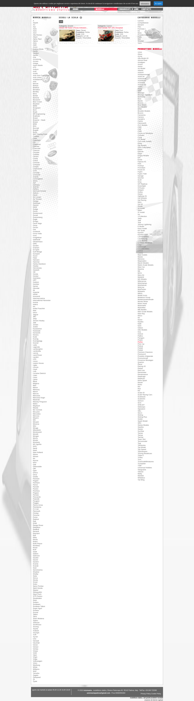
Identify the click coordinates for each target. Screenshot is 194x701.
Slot (139, 39)
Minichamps (142, 283)
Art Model (141, 68)
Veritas (35, 649)
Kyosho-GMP (143, 235)
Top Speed (142, 449)
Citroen (36, 156)
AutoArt (140, 72)
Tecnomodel (142, 441)
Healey (35, 266)
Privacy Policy (146, 694)
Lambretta (37, 351)
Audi (34, 71)
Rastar (140, 368)
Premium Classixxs (145, 352)
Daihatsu (36, 185)
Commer (36, 163)
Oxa (139, 332)
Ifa (34, 290)
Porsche (36, 515)
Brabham (36, 116)
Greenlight (142, 186)
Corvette (36, 173)
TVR (34, 635)
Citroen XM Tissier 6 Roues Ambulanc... (73, 28)
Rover (35, 548)
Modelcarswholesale (146, 299)
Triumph (36, 633)
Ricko (140, 385)
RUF (35, 550)
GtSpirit (140, 190)
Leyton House (38, 363)
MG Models (142, 279)
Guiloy (140, 192)
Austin (35, 73)
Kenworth (36, 333)
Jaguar (35, 315)
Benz (35, 94)
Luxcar (140, 251)
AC (34, 25)
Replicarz (141, 378)
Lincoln (35, 367)
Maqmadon (142, 261)
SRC (139, 423)
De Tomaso (37, 199)
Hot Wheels (142, 198)
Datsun (35, 193)
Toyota (35, 629)
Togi (139, 443)
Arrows (35, 61)
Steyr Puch (37, 594)
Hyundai (36, 288)
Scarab (35, 566)
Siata (35, 576)
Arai (34, 57)
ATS (34, 67)
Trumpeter (142, 464)
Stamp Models (143, 425)
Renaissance (143, 374)
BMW (35, 106)
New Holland (38, 452)
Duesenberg (37, 217)
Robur (35, 542)
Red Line (141, 370)
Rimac (35, 539)
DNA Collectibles (144, 147)
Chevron (36, 150)
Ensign (35, 221)
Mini (34, 426)
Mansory (36, 390)
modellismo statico (53, 10)
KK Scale (141, 231)
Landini (36, 357)
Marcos (36, 394)
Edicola (140, 151)
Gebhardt (36, 240)
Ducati (35, 215)
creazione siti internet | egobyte (153, 700)
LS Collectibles (143, 249)
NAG (35, 446)
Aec (34, 27)
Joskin (35, 327)
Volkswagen (37, 661)
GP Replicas (142, 184)
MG (34, 420)
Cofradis (141, 135)
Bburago (141, 93)
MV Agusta (37, 444)
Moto (140, 33)
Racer (140, 364)
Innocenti (36, 296)
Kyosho (140, 233)
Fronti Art (141, 170)
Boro (35, 110)
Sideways (141, 407)
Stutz (35, 600)
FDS (139, 164)
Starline (141, 427)
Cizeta (35, 159)
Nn (34, 458)
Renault (36, 531)
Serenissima (38, 570)
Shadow (36, 572)
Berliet (35, 96)
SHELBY (141, 405)
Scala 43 (141, 393)
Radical (36, 519)
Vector (35, 645)
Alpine (35, 41)
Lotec (35, 375)
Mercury (36, 416)
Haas (35, 258)
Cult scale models (145, 141)
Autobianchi (37, 79)
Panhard (36, 483)
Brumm (140, 113)
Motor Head (142, 303)
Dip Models (142, 145)
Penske (36, 495)
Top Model (142, 447)
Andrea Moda (38, 49)
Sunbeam (36, 604)
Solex (35, 584)
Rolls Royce (37, 544)
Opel (35, 471)
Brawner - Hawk (39, 120)
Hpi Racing (142, 200)
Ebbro (140, 149)
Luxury (140, 253)
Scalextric (141, 399)
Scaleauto (142, 397)
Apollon (36, 53)
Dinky (140, 143)
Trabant (36, 631)
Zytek (35, 681)
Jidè (34, 323)
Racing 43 (142, 366)
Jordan (35, 325)
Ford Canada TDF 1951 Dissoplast (110, 28)
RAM (35, 523)
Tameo (140, 433)
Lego (140, 245)
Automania (142, 79)
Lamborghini (38, 349)
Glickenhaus (38, 242)
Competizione (143, 23)
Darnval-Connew (39, 191)
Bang (140, 89)
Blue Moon (142, 105)
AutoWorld (142, 81)
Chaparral (37, 144)
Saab (35, 552)
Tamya (140, 435)
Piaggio (36, 503)
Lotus (35, 377)
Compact (36, 165)
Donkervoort (37, 213)
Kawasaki (36, 331)
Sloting (140, 415)
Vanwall (36, 641)
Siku (139, 411)
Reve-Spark (142, 380)
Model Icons (142, 295)
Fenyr (35, 225)
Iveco (35, 313)
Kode (35, 337)
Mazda (35, 408)
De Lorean (37, 197)
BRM (35, 124)
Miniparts (141, 291)
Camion (141, 21)
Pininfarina (37, 507)
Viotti (35, 653)
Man (34, 385)
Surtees (36, 610)
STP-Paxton (37, 596)
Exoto (140, 160)
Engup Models (143, 156)
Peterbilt (36, 499)
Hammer (36, 262)
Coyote (35, 177)
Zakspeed (37, 677)
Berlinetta (141, 97)
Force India (37, 233)
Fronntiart (141, 168)
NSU (35, 462)
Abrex (140, 54)
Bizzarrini (36, 100)
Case (35, 138)
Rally (140, 37)
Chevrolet (36, 148)
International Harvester (42, 300)
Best (139, 99)
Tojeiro (35, 621)
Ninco (140, 316)
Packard (36, 479)
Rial (34, 535)
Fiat (34, 229)
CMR (140, 131)
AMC (35, 45)
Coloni (35, 161)
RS (139, 391)
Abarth (35, 23)
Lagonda (36, 347)
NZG (139, 326)
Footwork (36, 231)
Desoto (35, 205)
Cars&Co (141, 119)
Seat (35, 568)
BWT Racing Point (40, 134)
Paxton (35, 489)
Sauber (36, 558)
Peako (140, 340)
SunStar (141, 431)
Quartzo (141, 362)
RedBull (36, 529)
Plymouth (36, 511)
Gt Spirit (36, 250)
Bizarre (140, 103)
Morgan (36, 436)
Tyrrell (35, 637)
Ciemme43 (142, 123)
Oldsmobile (37, 467)
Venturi (35, 647)
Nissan (35, 456)
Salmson (36, 556)
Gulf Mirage (37, 252)
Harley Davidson (39, 264)
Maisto (140, 257)
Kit (139, 31)
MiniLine (141, 287)
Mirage (35, 428)
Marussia (36, 396)
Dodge (35, 209)
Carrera (141, 117)
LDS (34, 359)
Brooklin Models (144, 111)
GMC (35, 244)
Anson (140, 64)
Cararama (142, 115)
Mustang (36, 442)
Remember (142, 372)
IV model (141, 212)
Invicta (35, 302)
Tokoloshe (142, 445)
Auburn (36, 69)
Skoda (35, 580)
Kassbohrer (37, 329)
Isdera (35, 304)
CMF (139, 129)
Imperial (36, 292)
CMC (140, 127)
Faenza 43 (142, 162)
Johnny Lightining (144, 224)
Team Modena (38, 619)
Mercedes (37, 414)
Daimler (36, 187)
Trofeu (140, 457)
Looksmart (142, 247)
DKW (35, 207)
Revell (140, 383)
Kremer (36, 343)
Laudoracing (142, 239)
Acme (140, 56)
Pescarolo (37, 497)
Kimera (35, 335)
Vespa (35, 651)
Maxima (141, 269)
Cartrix (140, 121)
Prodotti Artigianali (145, 35)
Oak (34, 465)
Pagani (35, 481)
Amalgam (141, 62)
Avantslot (141, 83)
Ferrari (35, 227)
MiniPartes (142, 289)
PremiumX (142, 354)
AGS (35, 29)
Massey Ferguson (40, 402)
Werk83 (141, 476)
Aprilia (35, 55)
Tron (139, 460)
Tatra (35, 616)
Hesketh (36, 270)
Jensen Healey (38, 321)
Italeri (140, 210)
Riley (35, 537)
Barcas (35, 84)
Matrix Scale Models (145, 265)
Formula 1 (142, 29)
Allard (35, 37)
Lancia (35, 353)
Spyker (35, 590)
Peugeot (36, 501)
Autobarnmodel (144, 74)
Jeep (35, 319)
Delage (35, 201)
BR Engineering (39, 114)
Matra (35, 404)
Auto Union (37, 77)
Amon (35, 47)
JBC (34, 317)
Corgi (140, 137)
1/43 (61, 21)
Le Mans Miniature (145, 243)
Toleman (36, 623)
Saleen (35, 554)
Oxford (140, 334)
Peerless (36, 491)
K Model (141, 226)
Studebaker (37, 598)
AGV (35, 33)
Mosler (35, 440)
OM (34, 469)
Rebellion (36, 527)
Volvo (35, 663)
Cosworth (36, 175)
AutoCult (141, 77)
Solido (140, 419)
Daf (34, 183)
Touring (36, 627)
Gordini (36, 246)
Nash (35, 450)
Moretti (35, 434)
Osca (35, 475)
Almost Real (142, 60)
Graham (36, 248)
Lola (34, 371)
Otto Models (142, 330)
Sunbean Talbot (39, 606)
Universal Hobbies (145, 468)
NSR (139, 324)
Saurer (35, 560)
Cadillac (36, 136)
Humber (36, 284)
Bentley (36, 92)
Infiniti (35, 294)
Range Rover (38, 525)
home (75, 9)
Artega (35, 63)
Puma (35, 517)
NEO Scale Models (145, 312)
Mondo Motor (143, 301)
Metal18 (141, 277)
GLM (139, 180)
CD (34, 142)
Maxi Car (141, 267)
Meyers (36, 418)
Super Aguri (37, 608)
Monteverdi (37, 432)
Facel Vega (37, 223)
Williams (36, 669)
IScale (140, 206)
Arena (140, 66)
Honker (36, 276)
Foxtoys (141, 166)
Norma (35, 460)
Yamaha (36, 673)
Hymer (35, 286)
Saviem (36, 562)
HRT (34, 280)
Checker (36, 146)
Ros (139, 389)
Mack (35, 381)
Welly (140, 474)
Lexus (35, 361)
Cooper (36, 167)
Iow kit (140, 204)
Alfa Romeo (37, 35)
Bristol (35, 122)
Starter (140, 429)
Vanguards (142, 470)
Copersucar (37, 169)
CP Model (141, 139)
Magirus (36, 383)
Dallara (35, 189)
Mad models (142, 255)
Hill (34, 272)
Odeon (140, 328)
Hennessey (37, 268)
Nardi (35, 448)
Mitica (140, 293)
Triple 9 (140, 455)
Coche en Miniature (145, 133)
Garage (140, 176)
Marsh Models (143, 263)
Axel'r (140, 87)
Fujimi (140, 172)
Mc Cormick (37, 410)
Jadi (139, 220)
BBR (139, 91)
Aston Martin (38, 65)
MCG (140, 273)
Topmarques (142, 451)
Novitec (140, 322)
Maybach (36, 406)
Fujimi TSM (142, 174)
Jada (139, 218)
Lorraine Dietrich (39, 373)
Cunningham (38, 179)
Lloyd (35, 369)
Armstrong (37, 59)
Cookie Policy (156, 694)
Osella (35, 477)
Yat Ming (141, 480)
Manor (35, 388)
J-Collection (142, 216)
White (35, 667)
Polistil (140, 348)
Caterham (37, 140)
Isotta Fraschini (39, 308)
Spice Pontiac (38, 586)
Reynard (36, 533)
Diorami (141, 25)
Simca (35, 578)
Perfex (140, 342)
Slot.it (140, 413)
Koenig (35, 339)
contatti (146, 9)
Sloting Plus (142, 417)
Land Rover (37, 355)
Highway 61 (142, 196)
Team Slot (142, 439)
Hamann (36, 260)
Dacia (35, 181)
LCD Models (142, 241)
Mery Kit (141, 275)
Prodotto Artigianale (145, 356)
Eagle (35, 219)
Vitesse (140, 472)
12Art (140, 52)
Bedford (36, 88)
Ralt (34, 521)
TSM (139, 466)
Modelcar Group (144, 297)
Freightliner (37, 238)
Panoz (35, 485)
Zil (34, 679)
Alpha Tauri (37, 39)
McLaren (36, 412)
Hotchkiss (36, 278)
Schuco (140, 401)
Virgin (35, 657)
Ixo (139, 214)
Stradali (141, 41)
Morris (35, 438)
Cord (35, 171)
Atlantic (140, 70)
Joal (139, 222)
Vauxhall (36, 643)
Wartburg (36, 665)
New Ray (141, 314)
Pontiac (36, 513)
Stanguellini (37, 592)
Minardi (36, 422)
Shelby (35, 574)
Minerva (36, 424)
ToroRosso (37, 625)
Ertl (139, 158)
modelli (100, 9)
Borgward (36, 108)
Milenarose (142, 281)
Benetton (36, 90)
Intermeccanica (39, 298)
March (35, 392)
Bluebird (36, 104)
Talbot (35, 614)
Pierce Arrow (38, 505)
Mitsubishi (37, 430)
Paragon (141, 338)
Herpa (140, 194)
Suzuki (35, 612)
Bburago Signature (145, 95)
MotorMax (142, 308)
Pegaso (36, 493)
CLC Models (142, 125)
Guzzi (35, 256)
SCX (139, 403)
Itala (34, 310)
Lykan (35, 379)
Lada (35, 345)
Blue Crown (37, 102)
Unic (34, 639)
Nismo (35, 454)
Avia (34, 82)
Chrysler (36, 152)
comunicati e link (128, 9)
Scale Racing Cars (145, 395)
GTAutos (141, 188)
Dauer (35, 195)
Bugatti (35, 130)
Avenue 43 (142, 85)
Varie (140, 43)
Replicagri (142, 376)
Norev (140, 320)
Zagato (35, 675)
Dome (35, 211)
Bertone (36, 98)
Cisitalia (36, 154)
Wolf (34, 671)
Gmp (139, 182)
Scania (35, 564)
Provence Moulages (145, 360)
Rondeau (36, 546)
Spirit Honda (38, 588)
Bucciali (36, 128)
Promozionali (143, 358)
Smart (35, 582)
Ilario (139, 202)
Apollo (35, 51)
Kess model (142, 228)
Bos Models (142, 107)
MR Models (142, 310)
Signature (141, 409)
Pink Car (141, 344)
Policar (140, 346)
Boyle (35, 112)
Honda (35, 274)
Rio (139, 387)
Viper (35, 655)
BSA (34, 126)
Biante (140, 101)
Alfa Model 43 (143, 58)
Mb (139, 271)
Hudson (36, 282)
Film (139, 27)
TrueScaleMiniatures (146, 462)
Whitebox (141, 478)
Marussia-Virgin (39, 398)
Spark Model (143, 421)
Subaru (36, 602)
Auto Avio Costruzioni (41, 75)
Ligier (35, 365)
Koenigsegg (37, 341)
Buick (35, 132)
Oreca (35, 473)
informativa (145, 3)
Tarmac (140, 437)
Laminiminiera (143, 237)
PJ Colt (36, 509)
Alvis (35, 43)
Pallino (140, 336)
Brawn (35, 118)
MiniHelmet (142, 285)
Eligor (140, 154)
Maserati (36, 400)
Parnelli (36, 487)
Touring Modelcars (145, 453)
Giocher (141, 178)
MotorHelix (142, 306)
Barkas (35, 86)
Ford (35, 236)
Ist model (141, 208)
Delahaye (36, 203)
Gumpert (36, 254)
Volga (35, 659)
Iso (34, 306)
